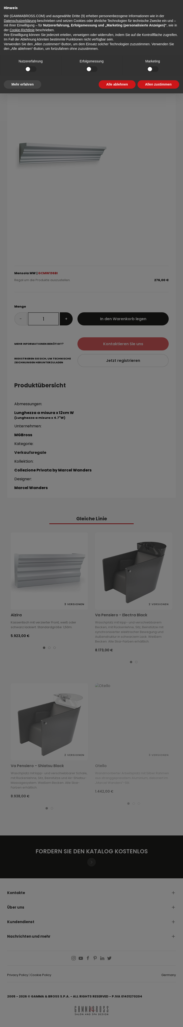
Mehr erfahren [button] (22, 84)
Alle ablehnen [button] (117, 84)
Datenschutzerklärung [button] (20, 21)
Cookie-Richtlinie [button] (22, 30)
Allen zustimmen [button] (158, 84)
